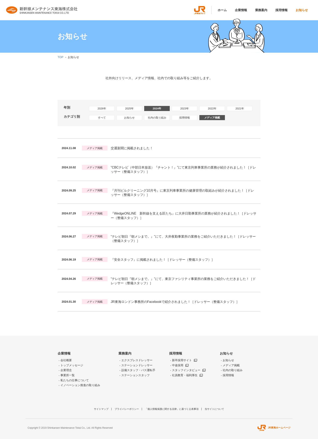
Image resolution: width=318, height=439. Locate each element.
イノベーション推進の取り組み (80, 385)
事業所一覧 (67, 375)
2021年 (239, 108)
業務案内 (261, 10)
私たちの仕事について (74, 380)
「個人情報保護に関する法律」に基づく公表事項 (172, 409)
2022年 (212, 108)
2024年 (157, 108)
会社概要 (66, 360)
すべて (102, 117)
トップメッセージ (71, 365)
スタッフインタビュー (186, 370)
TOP (60, 57)
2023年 (184, 108)
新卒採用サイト (182, 360)
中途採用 (177, 365)
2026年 (102, 108)
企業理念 (66, 370)
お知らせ (302, 10)
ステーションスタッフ (135, 375)
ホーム (222, 10)
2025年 (129, 108)
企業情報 (241, 10)
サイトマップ (101, 409)
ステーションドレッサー (137, 365)
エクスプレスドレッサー (137, 360)
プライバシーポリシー (127, 409)
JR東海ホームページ (274, 427)
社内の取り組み (157, 117)
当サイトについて (214, 409)
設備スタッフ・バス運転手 (138, 370)
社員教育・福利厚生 (185, 375)
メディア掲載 (212, 117)
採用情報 (281, 10)
